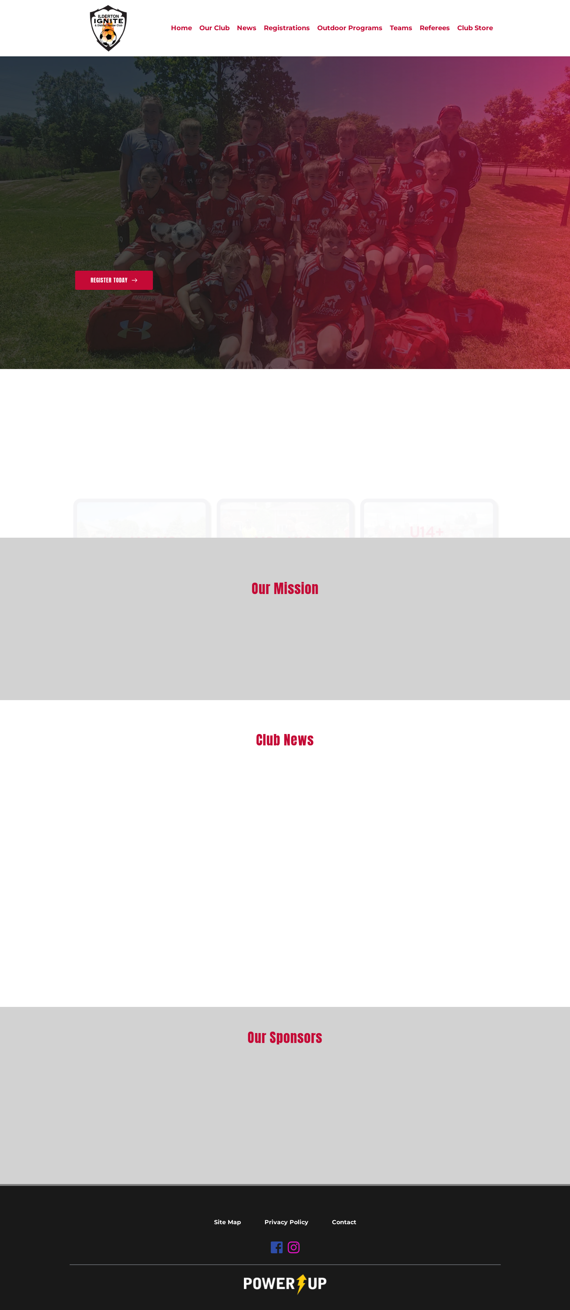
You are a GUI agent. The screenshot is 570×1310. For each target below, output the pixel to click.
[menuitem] (181, 28)
